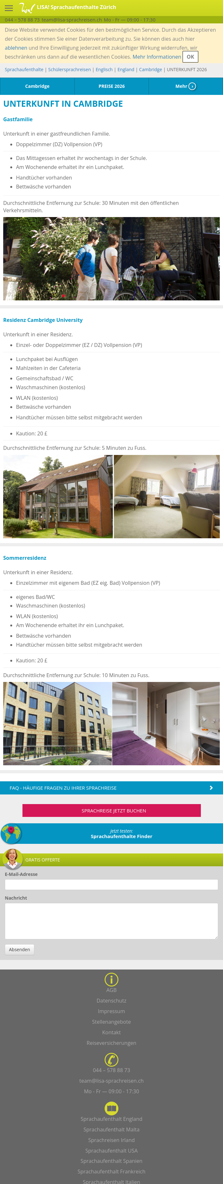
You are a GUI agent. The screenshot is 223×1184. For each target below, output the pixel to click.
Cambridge (150, 69)
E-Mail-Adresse (21, 874)
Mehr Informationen (157, 56)
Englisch (104, 69)
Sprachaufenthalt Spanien (111, 1160)
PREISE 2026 (112, 86)
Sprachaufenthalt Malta (111, 1129)
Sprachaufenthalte (24, 69)
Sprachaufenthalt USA (111, 1150)
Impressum (111, 1011)
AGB (111, 990)
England (125, 69)
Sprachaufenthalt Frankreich (112, 1171)
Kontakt (111, 1032)
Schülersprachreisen (69, 69)
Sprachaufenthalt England (111, 1118)
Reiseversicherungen (111, 1042)
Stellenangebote (111, 1021)
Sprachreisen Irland (111, 1140)
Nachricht (16, 898)
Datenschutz (111, 1000)
